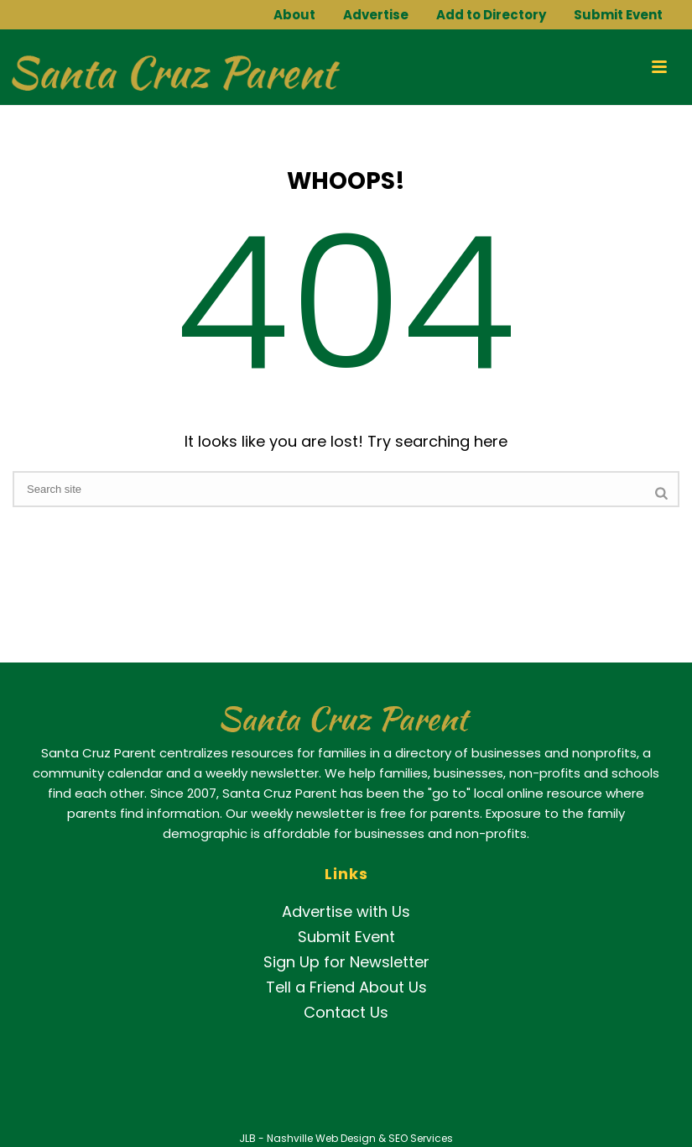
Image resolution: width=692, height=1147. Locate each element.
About (294, 15)
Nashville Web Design (321, 1138)
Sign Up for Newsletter (346, 961)
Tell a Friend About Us (346, 987)
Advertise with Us (346, 911)
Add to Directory (491, 15)
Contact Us (346, 1012)
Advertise (375, 15)
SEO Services (420, 1138)
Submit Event (618, 15)
